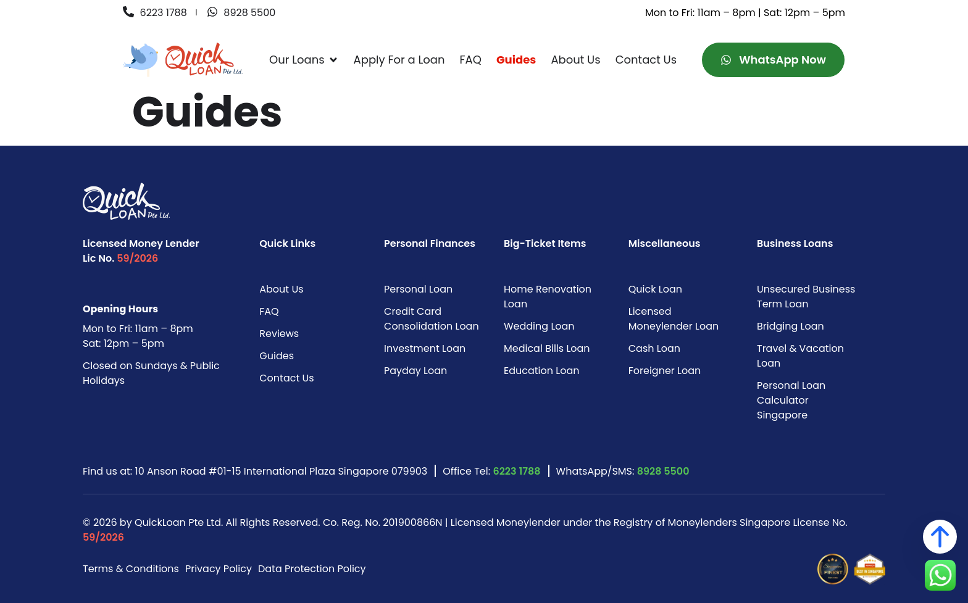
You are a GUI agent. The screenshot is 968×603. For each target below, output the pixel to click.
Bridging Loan (790, 326)
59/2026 (137, 258)
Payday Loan (415, 371)
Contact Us (286, 378)
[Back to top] (940, 537)
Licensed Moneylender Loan (673, 318)
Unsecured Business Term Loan (806, 296)
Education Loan (542, 371)
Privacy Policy (218, 569)
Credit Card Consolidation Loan (431, 318)
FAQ (268, 311)
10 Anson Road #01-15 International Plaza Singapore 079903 (281, 471)
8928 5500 (663, 471)
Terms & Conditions (131, 569)
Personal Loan (418, 289)
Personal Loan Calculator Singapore (791, 400)
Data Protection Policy (312, 569)
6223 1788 (516, 471)
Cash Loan (654, 348)
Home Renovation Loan (547, 296)
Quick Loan (655, 289)
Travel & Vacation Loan (800, 355)
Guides (276, 356)
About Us (281, 289)
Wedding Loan (539, 326)
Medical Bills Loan (547, 348)
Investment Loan (424, 348)
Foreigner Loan (664, 371)
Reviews (279, 333)
